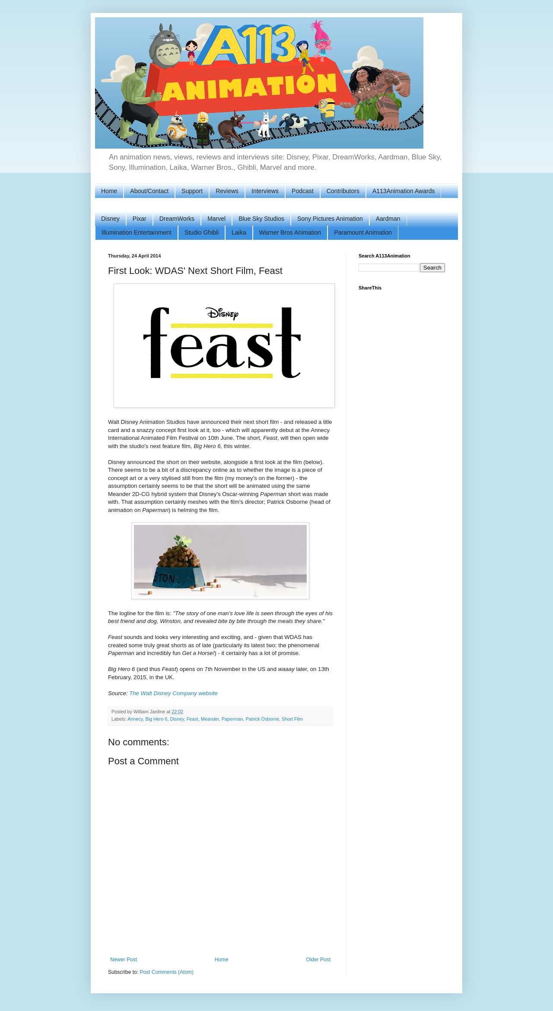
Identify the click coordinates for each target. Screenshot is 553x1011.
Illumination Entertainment (137, 232)
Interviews (265, 191)
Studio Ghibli (201, 232)
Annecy (135, 719)
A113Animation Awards (403, 191)
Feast (192, 719)
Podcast (303, 191)
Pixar (139, 218)
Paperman (232, 719)
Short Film (292, 719)
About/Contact (149, 191)
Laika (239, 232)
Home (109, 191)
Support (192, 191)
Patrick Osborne (262, 719)
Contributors (343, 191)
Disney (110, 218)
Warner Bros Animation (290, 232)
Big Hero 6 (156, 719)
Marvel (216, 218)
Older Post (318, 960)
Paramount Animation (363, 232)
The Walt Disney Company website (173, 693)
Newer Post (123, 960)
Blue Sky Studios (261, 218)
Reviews (227, 191)
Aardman (388, 218)
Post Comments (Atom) (167, 972)
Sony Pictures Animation (330, 218)
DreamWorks (176, 218)
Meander (210, 719)
